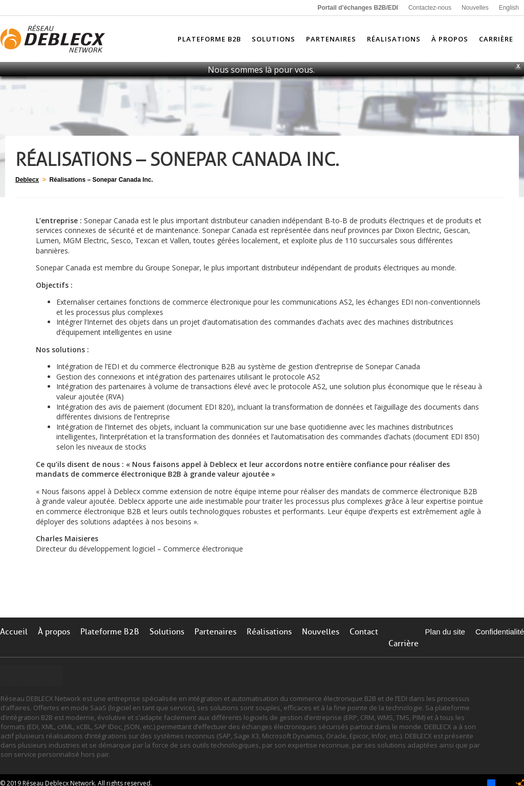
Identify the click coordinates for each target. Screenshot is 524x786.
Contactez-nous (429, 7)
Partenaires (215, 632)
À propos (54, 632)
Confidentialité (499, 631)
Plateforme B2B (109, 632)
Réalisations (269, 632)
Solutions (166, 632)
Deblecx (27, 179)
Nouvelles (475, 7)
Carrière (403, 644)
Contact (364, 632)
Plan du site (445, 631)
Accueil (14, 632)
